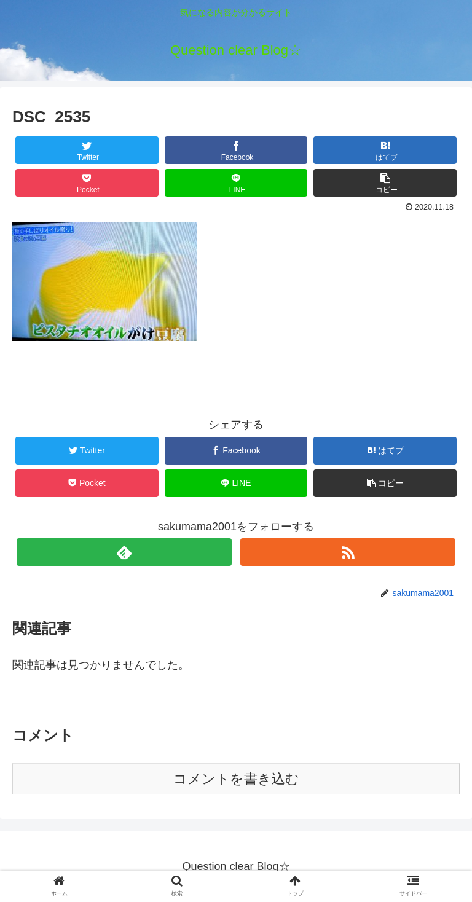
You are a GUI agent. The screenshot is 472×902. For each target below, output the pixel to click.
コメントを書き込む (236, 778)
